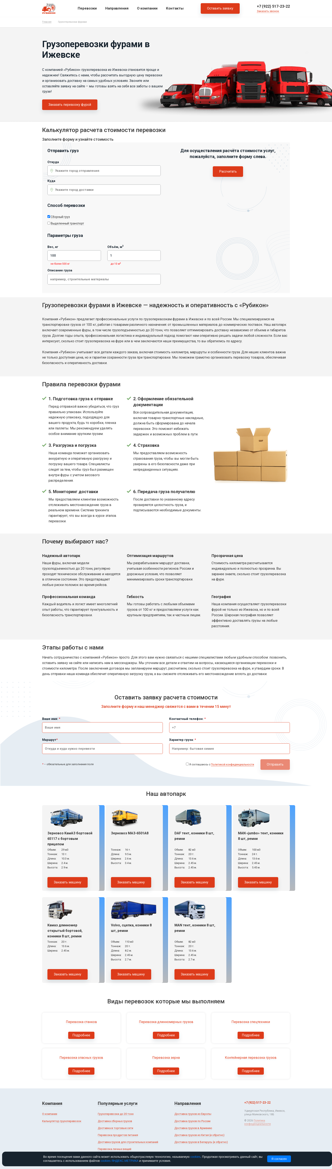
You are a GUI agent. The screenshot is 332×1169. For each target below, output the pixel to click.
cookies (195, 1156)
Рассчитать (228, 171)
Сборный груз (60, 217)
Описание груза (59, 270)
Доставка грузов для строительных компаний (128, 1142)
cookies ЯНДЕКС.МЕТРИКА (119, 1160)
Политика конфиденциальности (257, 1122)
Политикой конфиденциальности (232, 764)
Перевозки (87, 8)
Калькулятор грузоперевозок (61, 1121)
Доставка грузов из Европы (192, 1113)
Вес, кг (52, 247)
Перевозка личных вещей (114, 1149)
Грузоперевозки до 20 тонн (116, 1113)
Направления (117, 8)
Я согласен (279, 1159)
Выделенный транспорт (67, 223)
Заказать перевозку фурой (69, 105)
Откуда (53, 162)
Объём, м (115, 247)
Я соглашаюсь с (221, 764)
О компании (147, 8)
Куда (51, 181)
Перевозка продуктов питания (118, 1135)
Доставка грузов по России (192, 1121)
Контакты (175, 8)
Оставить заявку (220, 8)
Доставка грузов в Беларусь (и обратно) (201, 1142)
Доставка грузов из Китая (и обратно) (199, 1135)
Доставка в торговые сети (115, 1128)
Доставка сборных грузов (115, 1121)
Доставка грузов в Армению (193, 1128)
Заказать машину (67, 882)
